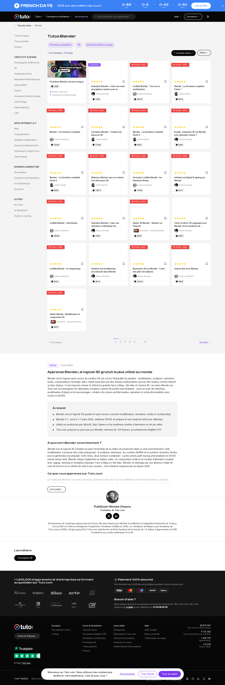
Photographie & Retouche (27, 62)
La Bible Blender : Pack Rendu (63, 223)
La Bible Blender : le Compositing (65, 269)
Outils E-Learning (22, 216)
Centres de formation (124, 638)
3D (15, 68)
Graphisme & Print (23, 74)
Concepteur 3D (25, 558)
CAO (16, 113)
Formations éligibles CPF (94, 634)
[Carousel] (129, 45)
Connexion (193, 17)
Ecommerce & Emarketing (26, 178)
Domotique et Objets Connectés (27, 151)
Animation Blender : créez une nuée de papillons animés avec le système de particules (108, 89)
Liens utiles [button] (119, 626)
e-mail (129, 607)
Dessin (17, 90)
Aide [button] (147, 626)
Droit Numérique (22, 183)
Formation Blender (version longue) (67, 82)
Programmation (21, 134)
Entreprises (119, 630)
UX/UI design (20, 102)
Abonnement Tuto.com (125, 634)
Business (19, 189)
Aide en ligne (151, 630)
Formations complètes (60, 45)
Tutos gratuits (21, 41)
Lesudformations (157, 231)
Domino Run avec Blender (186, 269)
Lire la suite (56, 489)
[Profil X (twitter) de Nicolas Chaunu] (109, 516)
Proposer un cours (123, 642)
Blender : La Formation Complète (65, 132)
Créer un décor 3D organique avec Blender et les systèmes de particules (190, 226)
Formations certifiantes (94, 638)
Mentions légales (40, 679)
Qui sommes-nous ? (61, 630)
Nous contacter (152, 634)
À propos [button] (56, 626)
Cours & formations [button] (92, 626)
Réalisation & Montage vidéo (27, 79)
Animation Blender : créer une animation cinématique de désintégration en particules (105, 226)
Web (16, 129)
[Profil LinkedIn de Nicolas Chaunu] (116, 516)
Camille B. (144, 231)
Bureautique (20, 172)
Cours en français (28, 636)
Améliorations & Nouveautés (127, 646)
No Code (18, 205)
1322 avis (26, 663)
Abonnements (81, 17)
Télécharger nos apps (155, 638)
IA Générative (20, 210)
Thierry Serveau (102, 94)
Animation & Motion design (27, 96)
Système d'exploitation (25, 140)
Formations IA (89, 642)
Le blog (55, 634)
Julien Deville (184, 94)
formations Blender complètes (64, 483)
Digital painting (21, 107)
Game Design (20, 157)
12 (145, 341)
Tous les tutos (24, 25)
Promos (18, 47)
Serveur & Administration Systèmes (27, 145)
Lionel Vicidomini (144, 94)
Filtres (204, 53)
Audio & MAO (20, 85)
